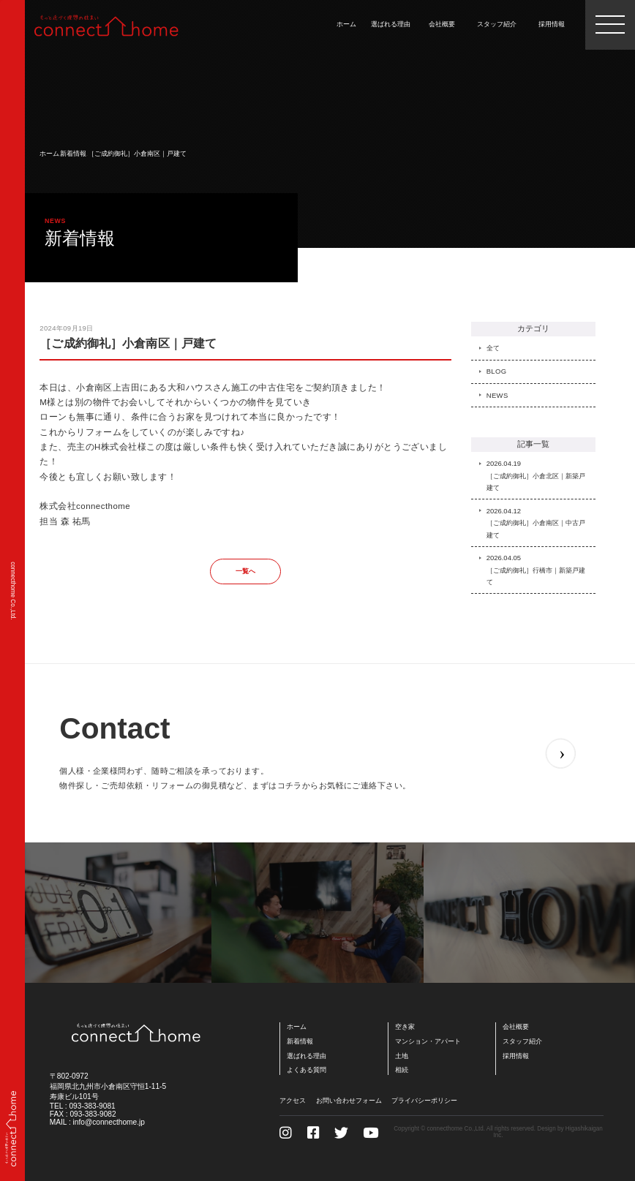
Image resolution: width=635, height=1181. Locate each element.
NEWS (497, 395)
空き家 (405, 1026)
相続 (401, 1069)
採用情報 (516, 1056)
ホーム (49, 153)
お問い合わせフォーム (349, 1100)
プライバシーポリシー (424, 1100)
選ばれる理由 (306, 1056)
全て (493, 348)
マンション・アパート (428, 1041)
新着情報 (73, 153)
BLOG (496, 371)
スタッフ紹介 (522, 1041)
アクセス (292, 1100)
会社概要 (516, 1026)
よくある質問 (306, 1069)
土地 (401, 1056)
